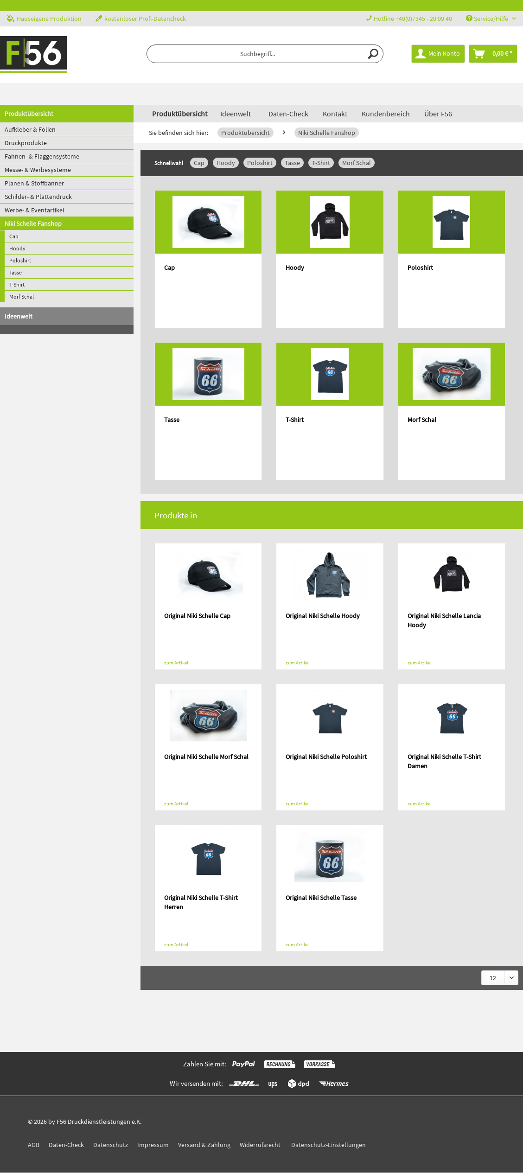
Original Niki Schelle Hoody (323, 616)
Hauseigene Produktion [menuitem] (44, 18)
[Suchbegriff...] (265, 54)
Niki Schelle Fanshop (33, 223)
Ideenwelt (18, 316)
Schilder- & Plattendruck (38, 196)
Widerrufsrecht (260, 1145)
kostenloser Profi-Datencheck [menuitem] (141, 18)
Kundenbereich (386, 113)
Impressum (153, 1145)
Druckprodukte (26, 143)
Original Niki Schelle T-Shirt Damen (444, 761)
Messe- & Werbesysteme (38, 170)
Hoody (17, 248)
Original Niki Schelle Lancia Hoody (444, 620)
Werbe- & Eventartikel (34, 210)
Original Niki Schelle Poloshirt (326, 756)
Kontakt (335, 113)
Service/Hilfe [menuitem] (488, 18)
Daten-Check (288, 113)
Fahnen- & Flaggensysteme (42, 156)
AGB (33, 1145)
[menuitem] (265, 54)
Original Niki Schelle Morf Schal (206, 756)
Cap (14, 236)
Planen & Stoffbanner (34, 183)
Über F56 (438, 113)
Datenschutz (110, 1145)
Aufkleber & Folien (30, 129)
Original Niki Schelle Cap (197, 616)
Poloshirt (20, 260)
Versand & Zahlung (204, 1145)
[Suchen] (373, 54)
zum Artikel (176, 662)
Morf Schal (21, 296)
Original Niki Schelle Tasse (321, 897)
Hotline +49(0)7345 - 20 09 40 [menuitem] (409, 18)
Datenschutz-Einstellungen (328, 1145)
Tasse (15, 272)
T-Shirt (17, 284)
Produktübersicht (29, 113)
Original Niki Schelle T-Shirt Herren (201, 902)
